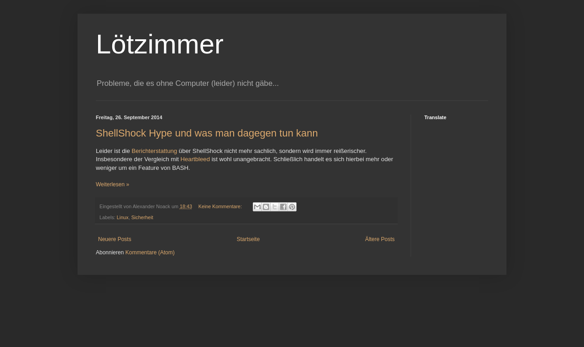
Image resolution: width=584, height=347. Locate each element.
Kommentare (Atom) (150, 252)
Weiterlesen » (112, 184)
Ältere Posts (380, 239)
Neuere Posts (114, 239)
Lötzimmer (160, 44)
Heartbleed (195, 159)
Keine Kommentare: (220, 206)
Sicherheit (142, 217)
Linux (123, 217)
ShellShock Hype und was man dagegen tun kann (207, 133)
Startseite (248, 239)
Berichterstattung (154, 150)
